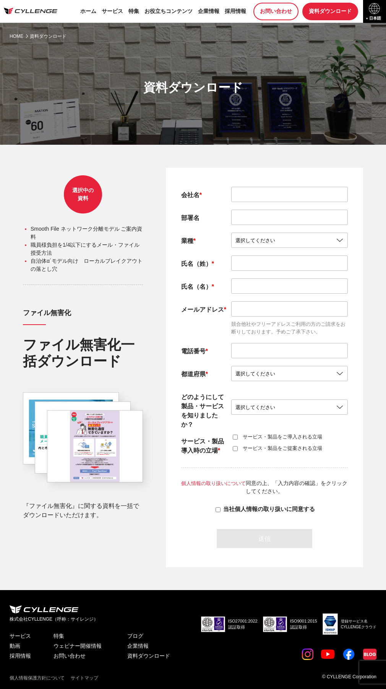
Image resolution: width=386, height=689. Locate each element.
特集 (133, 11)
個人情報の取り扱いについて (216, 483)
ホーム (88, 11)
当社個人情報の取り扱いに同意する (269, 509)
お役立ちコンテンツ (168, 11)
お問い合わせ (276, 11)
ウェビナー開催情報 (78, 646)
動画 (15, 646)
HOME (16, 36)
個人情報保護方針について (37, 677)
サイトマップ (84, 677)
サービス (112, 11)
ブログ (135, 636)
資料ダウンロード (330, 11)
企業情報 (208, 11)
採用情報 (235, 11)
